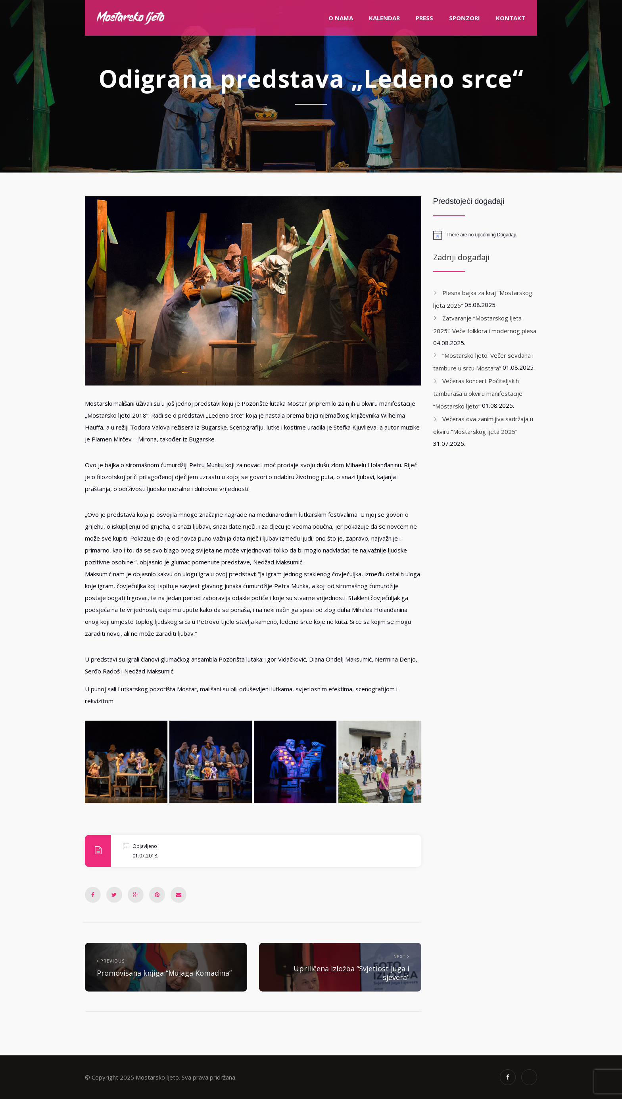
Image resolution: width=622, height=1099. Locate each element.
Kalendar (384, 18)
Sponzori (464, 18)
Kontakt (510, 18)
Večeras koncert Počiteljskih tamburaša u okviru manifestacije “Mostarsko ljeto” (477, 393)
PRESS (424, 18)
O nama (340, 18)
